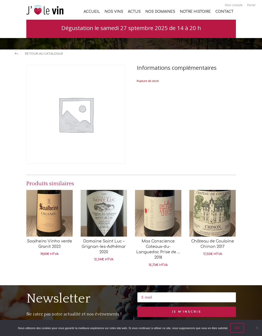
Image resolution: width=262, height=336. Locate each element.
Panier (251, 5)
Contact (224, 12)
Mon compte (233, 5)
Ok (237, 328)
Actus (134, 12)
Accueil (92, 12)
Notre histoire (195, 12)
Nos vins (114, 12)
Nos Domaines (160, 12)
